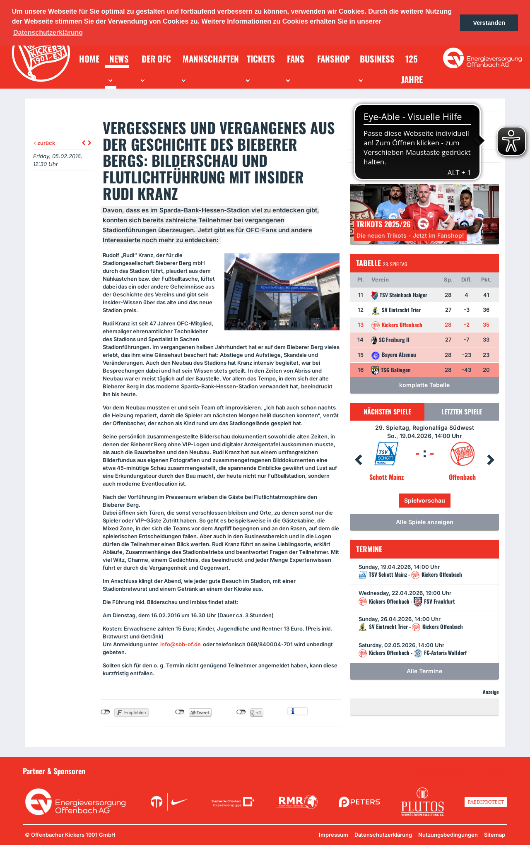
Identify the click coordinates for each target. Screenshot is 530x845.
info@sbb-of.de (180, 644)
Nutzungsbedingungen (448, 834)
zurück (44, 143)
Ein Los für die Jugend (385, 156)
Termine (368, 130)
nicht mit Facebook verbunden (105, 712)
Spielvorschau (424, 500)
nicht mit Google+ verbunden (241, 712)
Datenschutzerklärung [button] (48, 32)
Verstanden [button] (489, 22)
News (365, 117)
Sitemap (494, 834)
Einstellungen (303, 711)
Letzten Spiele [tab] (461, 411)
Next (490, 460)
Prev (358, 460)
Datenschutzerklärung (383, 834)
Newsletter (372, 143)
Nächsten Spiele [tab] (387, 411)
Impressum (333, 834)
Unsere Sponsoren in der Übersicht (460, 770)
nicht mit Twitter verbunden (180, 712)
